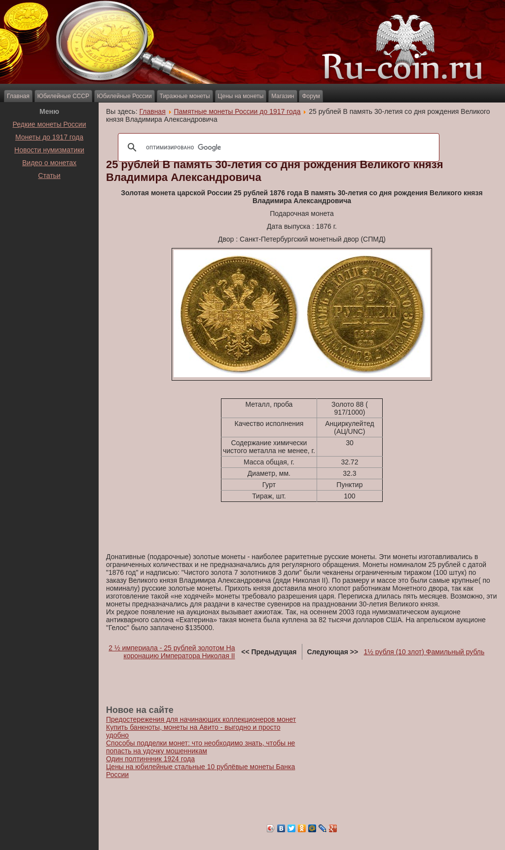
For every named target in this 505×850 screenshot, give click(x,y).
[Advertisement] (49, 206)
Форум (311, 96)
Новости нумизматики (49, 150)
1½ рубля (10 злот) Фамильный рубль (424, 652)
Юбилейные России (124, 96)
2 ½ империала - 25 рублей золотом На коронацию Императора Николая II (171, 652)
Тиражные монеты (185, 96)
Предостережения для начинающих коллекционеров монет (201, 719)
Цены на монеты (241, 96)
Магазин (282, 96)
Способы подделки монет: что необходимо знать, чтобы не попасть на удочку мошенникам (200, 747)
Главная (18, 96)
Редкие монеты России (49, 124)
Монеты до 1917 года (49, 137)
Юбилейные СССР (63, 96)
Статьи (49, 175)
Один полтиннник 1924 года (150, 759)
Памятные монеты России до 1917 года (237, 111)
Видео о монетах (49, 163)
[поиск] (277, 147)
